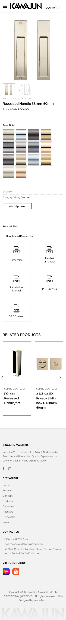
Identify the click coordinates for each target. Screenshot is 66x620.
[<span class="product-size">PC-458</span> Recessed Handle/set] (17, 363)
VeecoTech (40, 600)
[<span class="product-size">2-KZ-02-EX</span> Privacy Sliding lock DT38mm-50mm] (49, 363)
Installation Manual (16, 289)
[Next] (60, 384)
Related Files (10, 226)
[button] (8, 135)
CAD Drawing (16, 316)
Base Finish (9, 125)
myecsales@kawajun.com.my (26, 543)
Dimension (17, 259)
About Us (8, 511)
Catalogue (8, 506)
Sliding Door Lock (22, 98)
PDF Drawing (49, 288)
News (6, 522)
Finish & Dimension (49, 259)
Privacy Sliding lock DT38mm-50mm (49, 400)
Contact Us (9, 516)
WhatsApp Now (17, 206)
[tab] (33, 226)
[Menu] (5, 6)
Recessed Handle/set (17, 398)
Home (6, 98)
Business (8, 490)
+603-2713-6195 (19, 538)
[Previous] (2, 384)
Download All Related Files (19, 236)
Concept (7, 495)
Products (8, 500)
